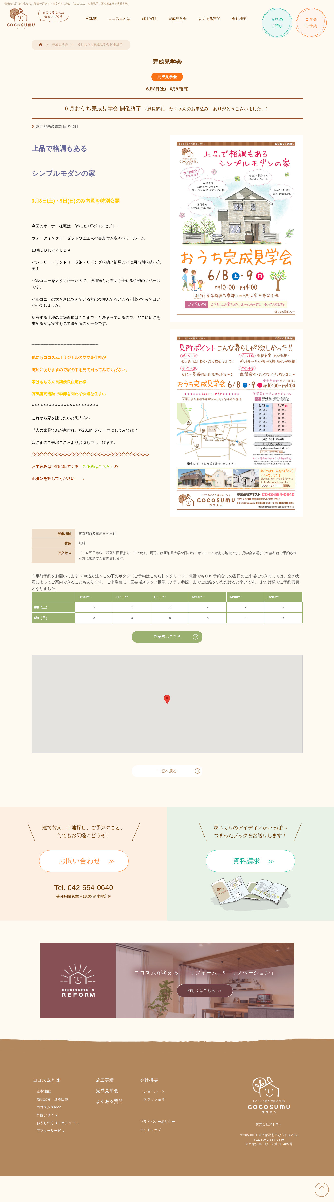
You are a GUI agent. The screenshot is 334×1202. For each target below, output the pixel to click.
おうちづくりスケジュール (58, 1123)
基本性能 (44, 1091)
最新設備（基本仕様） (54, 1099)
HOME (90, 20)
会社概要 (239, 20)
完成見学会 (177, 20)
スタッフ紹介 (154, 1099)
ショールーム (154, 1091)
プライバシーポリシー (157, 1122)
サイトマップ (150, 1130)
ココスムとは (119, 20)
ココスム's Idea (49, 1107)
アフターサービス (51, 1131)
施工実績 (149, 20)
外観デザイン (47, 1115)
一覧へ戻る (167, 771)
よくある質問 (209, 20)
